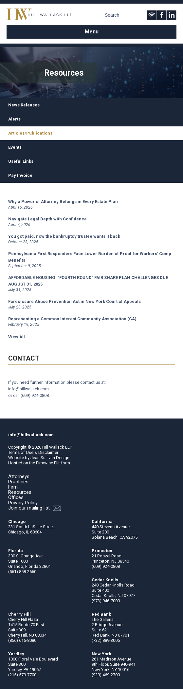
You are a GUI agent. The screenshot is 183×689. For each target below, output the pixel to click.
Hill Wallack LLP (57, 447)
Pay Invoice (20, 175)
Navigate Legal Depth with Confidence (47, 218)
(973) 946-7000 (106, 600)
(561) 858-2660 (22, 571)
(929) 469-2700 (106, 674)
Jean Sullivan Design (49, 457)
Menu (92, 31)
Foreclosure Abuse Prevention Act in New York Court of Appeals (74, 301)
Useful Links (20, 161)
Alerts (14, 119)
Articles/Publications (30, 133)
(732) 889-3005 (106, 640)
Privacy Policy (23, 502)
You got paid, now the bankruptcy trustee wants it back (64, 236)
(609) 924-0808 (35, 395)
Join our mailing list (34, 508)
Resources (19, 492)
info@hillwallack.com (28, 388)
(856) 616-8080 (22, 640)
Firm (13, 487)
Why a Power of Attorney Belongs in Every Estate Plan (63, 201)
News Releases (24, 104)
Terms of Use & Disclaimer (33, 452)
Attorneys (18, 476)
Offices (16, 497)
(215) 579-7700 (22, 674)
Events (15, 147)
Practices (18, 481)
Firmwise (44, 462)
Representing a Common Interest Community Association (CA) (72, 318)
